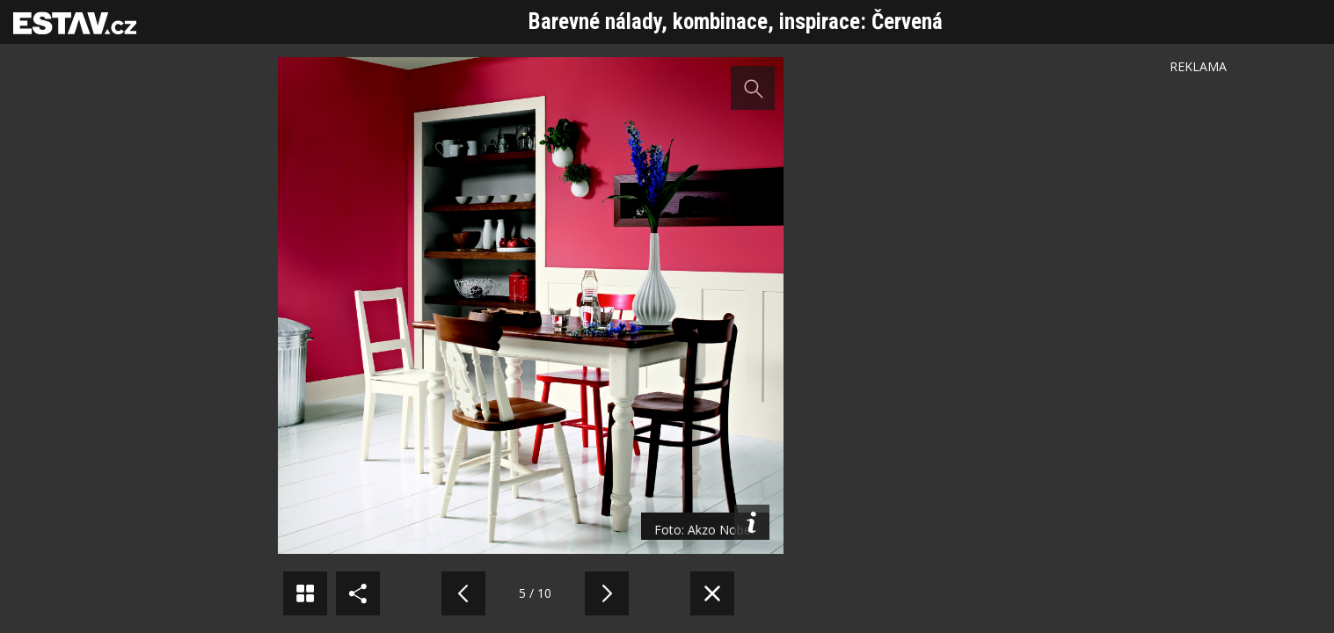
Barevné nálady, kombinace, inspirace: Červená (735, 21)
